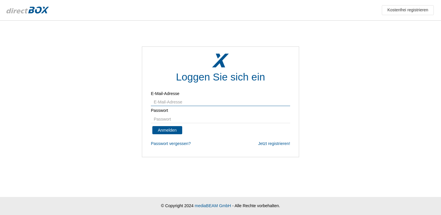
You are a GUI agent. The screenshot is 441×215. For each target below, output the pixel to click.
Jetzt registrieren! (274, 143)
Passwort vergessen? (171, 143)
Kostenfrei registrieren (407, 10)
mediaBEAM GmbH (213, 205)
